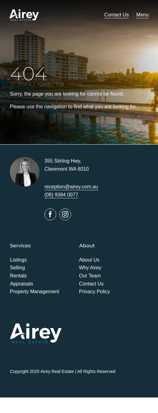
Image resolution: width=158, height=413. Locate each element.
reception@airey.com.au (71, 186)
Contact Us (116, 14)
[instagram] (65, 214)
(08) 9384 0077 (61, 194)
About (87, 246)
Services (20, 246)
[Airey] (24, 11)
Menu (142, 14)
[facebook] (50, 214)
